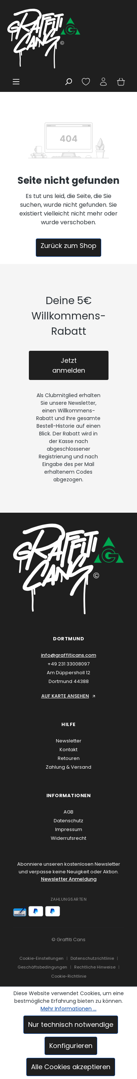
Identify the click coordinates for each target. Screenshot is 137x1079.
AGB (68, 811)
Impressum (68, 829)
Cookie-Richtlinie (68, 976)
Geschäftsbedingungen (42, 967)
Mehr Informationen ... (68, 1008)
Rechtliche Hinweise (94, 967)
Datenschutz (68, 820)
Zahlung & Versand (68, 767)
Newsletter (68, 740)
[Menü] (16, 81)
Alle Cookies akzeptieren (70, 1066)
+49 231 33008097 (68, 663)
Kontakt (68, 749)
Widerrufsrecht (68, 838)
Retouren (69, 758)
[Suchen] (68, 81)
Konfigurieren (70, 1045)
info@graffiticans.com (68, 655)
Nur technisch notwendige (70, 1024)
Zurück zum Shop (68, 245)
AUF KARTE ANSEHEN (68, 695)
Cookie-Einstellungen (41, 958)
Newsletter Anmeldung (68, 879)
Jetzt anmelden (68, 365)
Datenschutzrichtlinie (92, 958)
